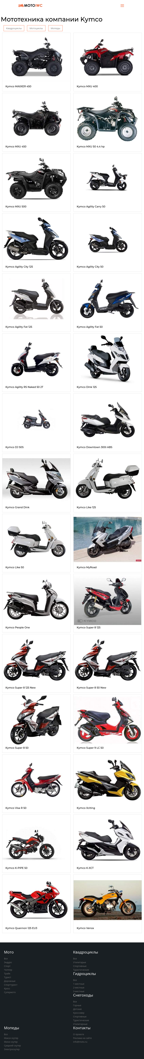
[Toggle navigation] (122, 5)
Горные (77, 1005)
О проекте (78, 1034)
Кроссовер (78, 1012)
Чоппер (8, 969)
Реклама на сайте (82, 1038)
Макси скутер (11, 1038)
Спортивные (80, 966)
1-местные (78, 983)
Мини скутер (11, 1041)
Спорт (7, 966)
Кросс (7, 988)
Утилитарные (80, 1024)
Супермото (10, 992)
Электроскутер (12, 1049)
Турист (7, 977)
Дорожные (9, 981)
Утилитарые (79, 962)
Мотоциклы (36, 28)
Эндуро (8, 962)
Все (6, 958)
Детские (77, 1009)
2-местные (78, 987)
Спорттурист (10, 984)
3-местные (78, 991)
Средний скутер (12, 1045)
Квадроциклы (14, 28)
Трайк (7, 973)
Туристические (81, 969)
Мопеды (55, 28)
